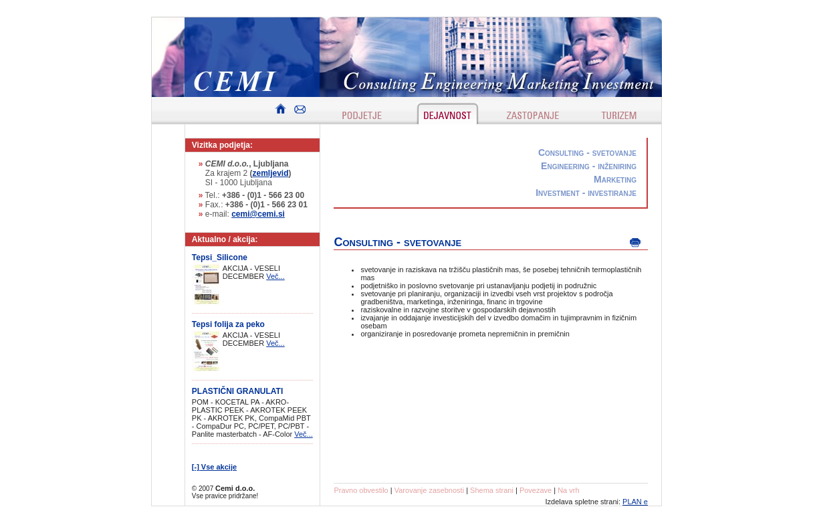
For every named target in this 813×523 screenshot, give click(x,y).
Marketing (615, 179)
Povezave (535, 490)
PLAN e (635, 502)
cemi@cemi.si (258, 214)
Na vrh (568, 490)
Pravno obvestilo (361, 490)
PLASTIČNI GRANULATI (237, 391)
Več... (275, 276)
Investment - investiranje (586, 192)
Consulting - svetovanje (587, 152)
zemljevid (271, 173)
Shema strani (491, 490)
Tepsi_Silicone (219, 257)
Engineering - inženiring (588, 166)
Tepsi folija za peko (228, 324)
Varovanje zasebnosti (429, 490)
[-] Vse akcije (214, 467)
